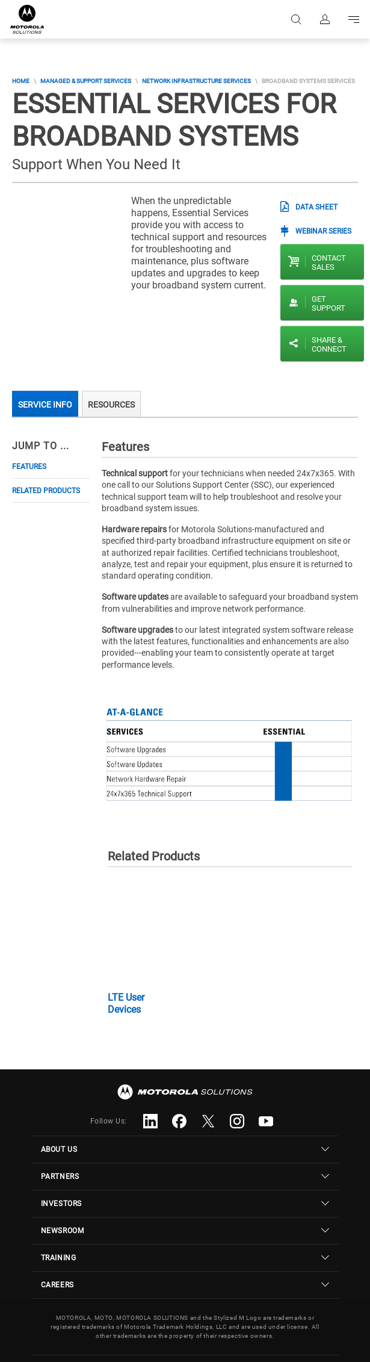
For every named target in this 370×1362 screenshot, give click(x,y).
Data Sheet (316, 207)
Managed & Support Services (85, 81)
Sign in (324, 19)
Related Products (46, 491)
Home (20, 81)
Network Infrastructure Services (196, 81)
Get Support (328, 303)
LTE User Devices (126, 1003)
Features (29, 466)
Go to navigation (353, 19)
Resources (111, 404)
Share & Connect (329, 344)
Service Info (45, 404)
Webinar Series (323, 231)
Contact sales (329, 262)
